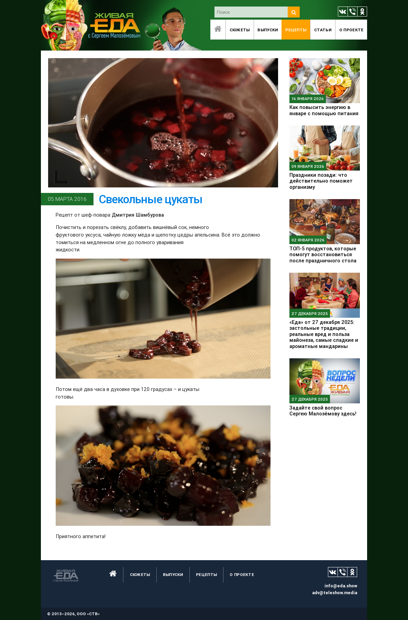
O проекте (351, 29)
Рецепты (295, 29)
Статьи (322, 29)
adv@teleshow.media (334, 593)
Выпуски (267, 29)
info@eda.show (340, 586)
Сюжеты (240, 29)
